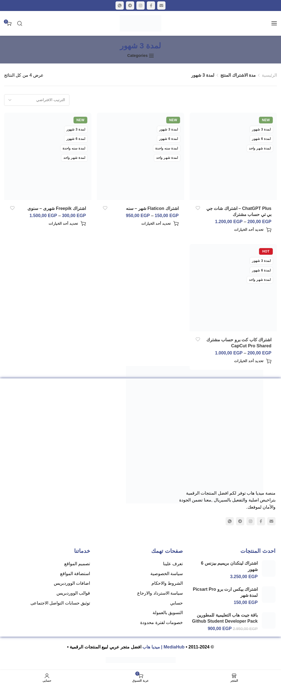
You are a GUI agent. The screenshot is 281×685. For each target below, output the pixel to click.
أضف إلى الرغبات (197, 208)
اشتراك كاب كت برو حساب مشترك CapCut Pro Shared (238, 342)
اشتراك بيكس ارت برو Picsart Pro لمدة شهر (225, 592)
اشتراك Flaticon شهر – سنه (152, 208)
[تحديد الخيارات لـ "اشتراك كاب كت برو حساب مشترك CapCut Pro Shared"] (252, 361)
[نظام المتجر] (36, 100)
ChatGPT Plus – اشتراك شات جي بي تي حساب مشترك (238, 211)
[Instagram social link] (140, 5)
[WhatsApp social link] (120, 5)
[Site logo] (140, 23)
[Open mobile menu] (274, 23)
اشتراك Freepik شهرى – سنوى (56, 208)
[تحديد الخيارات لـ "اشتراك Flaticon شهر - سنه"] (160, 223)
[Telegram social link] (130, 5)
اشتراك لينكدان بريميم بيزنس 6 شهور (229, 566)
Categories (137, 55)
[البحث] (19, 23)
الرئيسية (269, 75)
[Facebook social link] (151, 5)
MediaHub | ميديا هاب (163, 647)
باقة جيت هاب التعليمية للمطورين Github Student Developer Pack (225, 618)
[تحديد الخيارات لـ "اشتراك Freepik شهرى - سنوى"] (67, 223)
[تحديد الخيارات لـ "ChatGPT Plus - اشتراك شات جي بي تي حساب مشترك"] (252, 229)
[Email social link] (161, 5)
